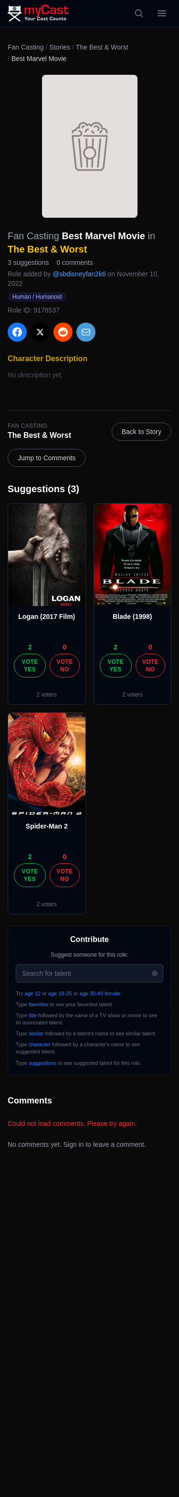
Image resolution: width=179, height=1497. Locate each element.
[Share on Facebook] (17, 332)
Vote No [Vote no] (64, 665)
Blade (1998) (132, 616)
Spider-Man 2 (47, 826)
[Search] (138, 13)
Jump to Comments (46, 458)
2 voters (46, 694)
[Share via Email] (85, 332)
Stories (59, 47)
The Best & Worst (102, 47)
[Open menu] (161, 13)
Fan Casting (25, 47)
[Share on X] (40, 332)
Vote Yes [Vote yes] (30, 665)
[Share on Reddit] (63, 332)
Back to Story (141, 431)
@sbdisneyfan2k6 (79, 274)
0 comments (74, 262)
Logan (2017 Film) (46, 616)
